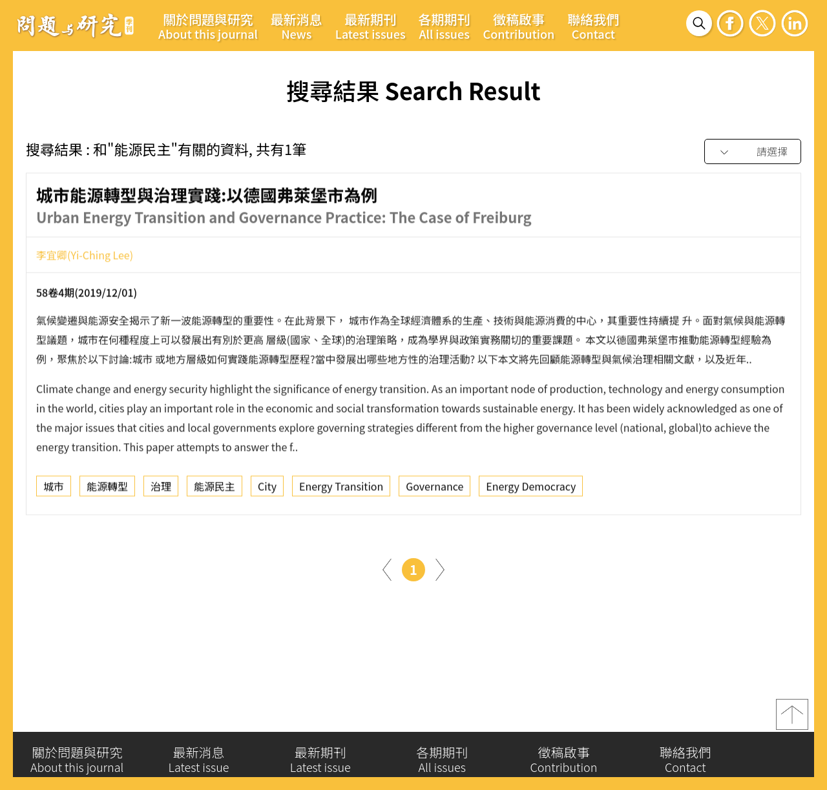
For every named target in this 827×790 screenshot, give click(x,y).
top (792, 719)
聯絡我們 (593, 26)
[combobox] (753, 152)
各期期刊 (444, 26)
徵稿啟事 (519, 26)
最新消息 (296, 26)
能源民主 (214, 489)
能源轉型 (107, 489)
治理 (161, 489)
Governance (434, 489)
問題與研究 (75, 25)
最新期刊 (370, 26)
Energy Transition (341, 489)
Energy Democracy (531, 489)
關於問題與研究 (208, 26)
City (267, 489)
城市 (53, 489)
